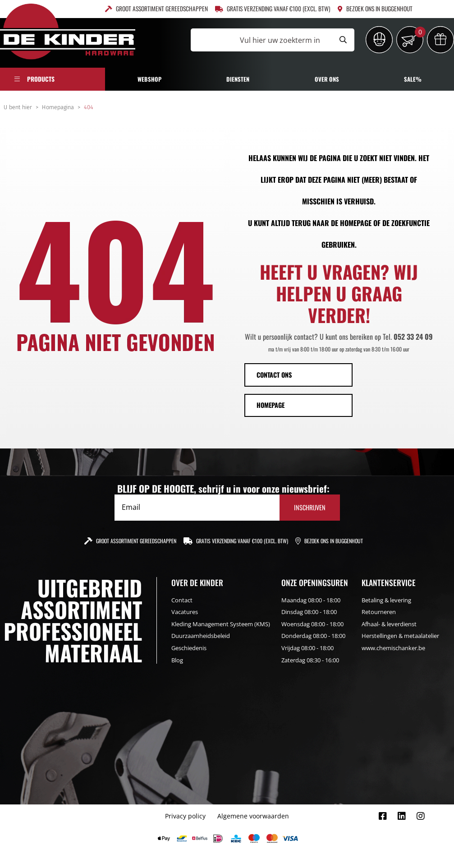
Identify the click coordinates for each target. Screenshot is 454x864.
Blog (177, 660)
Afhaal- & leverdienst (389, 624)
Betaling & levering (386, 600)
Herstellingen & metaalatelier (400, 636)
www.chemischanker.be (393, 648)
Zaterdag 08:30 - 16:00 (310, 660)
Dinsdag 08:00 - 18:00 (309, 612)
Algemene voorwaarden (253, 816)
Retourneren (379, 612)
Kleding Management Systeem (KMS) (220, 624)
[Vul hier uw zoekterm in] (261, 39)
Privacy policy (185, 816)
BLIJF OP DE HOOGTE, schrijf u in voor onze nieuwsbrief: (223, 488)
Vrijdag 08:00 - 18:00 (307, 648)
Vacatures (184, 612)
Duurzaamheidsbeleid (200, 636)
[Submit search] (343, 39)
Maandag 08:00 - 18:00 (310, 600)
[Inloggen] (379, 39)
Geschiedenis (188, 648)
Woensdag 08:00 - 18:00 (312, 624)
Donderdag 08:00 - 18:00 (313, 636)
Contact (182, 600)
